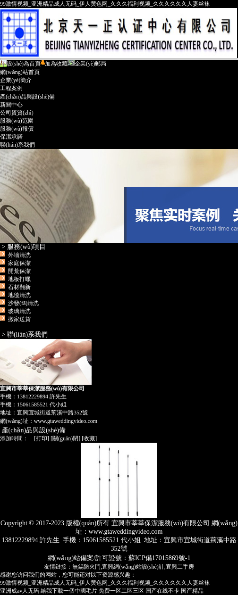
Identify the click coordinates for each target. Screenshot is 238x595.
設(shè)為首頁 (20, 63)
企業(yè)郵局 (87, 63)
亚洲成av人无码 (19, 590)
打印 (41, 438)
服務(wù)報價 (17, 128)
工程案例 (11, 88)
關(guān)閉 (65, 438)
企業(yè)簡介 (16, 80)
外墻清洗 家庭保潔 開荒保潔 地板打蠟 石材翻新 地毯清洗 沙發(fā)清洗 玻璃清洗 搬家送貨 (21, 287)
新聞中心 (11, 104)
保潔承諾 (11, 136)
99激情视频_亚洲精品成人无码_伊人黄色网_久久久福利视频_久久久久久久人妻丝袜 (105, 3)
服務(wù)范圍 (17, 120)
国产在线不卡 (162, 590)
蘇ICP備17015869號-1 (159, 558)
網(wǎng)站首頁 (20, 72)
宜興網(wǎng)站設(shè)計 (133, 566)
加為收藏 (54, 63)
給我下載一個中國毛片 (69, 590)
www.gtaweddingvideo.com (66, 421)
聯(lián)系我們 (17, 144)
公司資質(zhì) (17, 112)
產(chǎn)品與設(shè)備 (27, 96)
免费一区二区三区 (121, 590)
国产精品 (192, 590)
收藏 (89, 438)
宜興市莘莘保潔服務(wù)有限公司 (119, 196)
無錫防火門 (86, 566)
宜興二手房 (180, 566)
